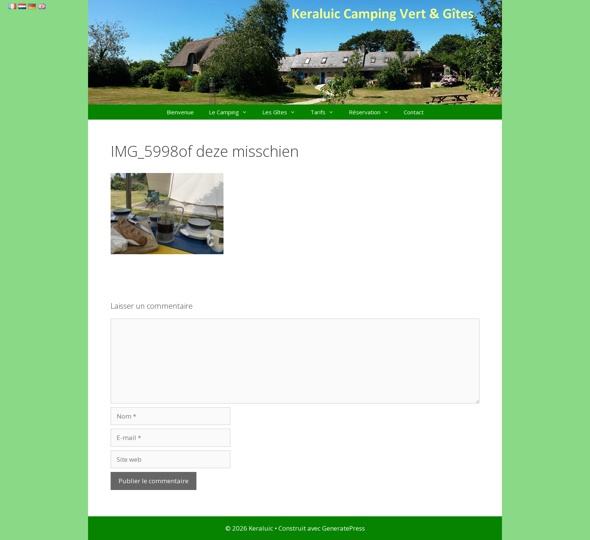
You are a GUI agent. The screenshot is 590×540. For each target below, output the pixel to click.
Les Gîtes (282, 112)
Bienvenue (180, 112)
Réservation (372, 112)
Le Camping (232, 112)
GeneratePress (343, 528)
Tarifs (325, 112)
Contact (414, 112)
